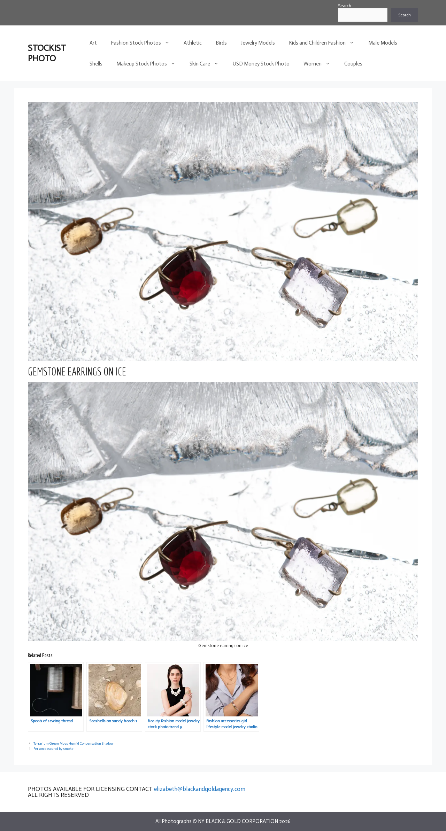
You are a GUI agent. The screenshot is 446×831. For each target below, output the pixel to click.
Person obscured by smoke (53, 748)
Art (93, 43)
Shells (96, 64)
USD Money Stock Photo (261, 64)
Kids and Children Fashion (325, 42)
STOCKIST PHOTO (47, 53)
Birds (221, 43)
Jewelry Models (258, 43)
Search (344, 5)
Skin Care (208, 63)
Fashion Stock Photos (144, 42)
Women (320, 63)
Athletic (193, 43)
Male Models (382, 43)
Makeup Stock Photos (149, 63)
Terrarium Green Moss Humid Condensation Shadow (73, 743)
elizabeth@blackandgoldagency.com (199, 788)
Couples (353, 64)
